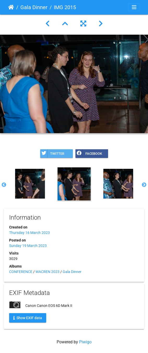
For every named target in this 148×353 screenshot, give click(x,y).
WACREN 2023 (47, 272)
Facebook (88, 153)
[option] (30, 183)
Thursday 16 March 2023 (29, 233)
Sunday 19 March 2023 (28, 246)
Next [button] (144, 185)
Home (11, 7)
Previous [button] (4, 185)
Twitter (52, 153)
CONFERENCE (20, 272)
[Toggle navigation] (134, 7)
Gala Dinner (34, 7)
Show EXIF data (27, 317)
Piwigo (85, 341)
